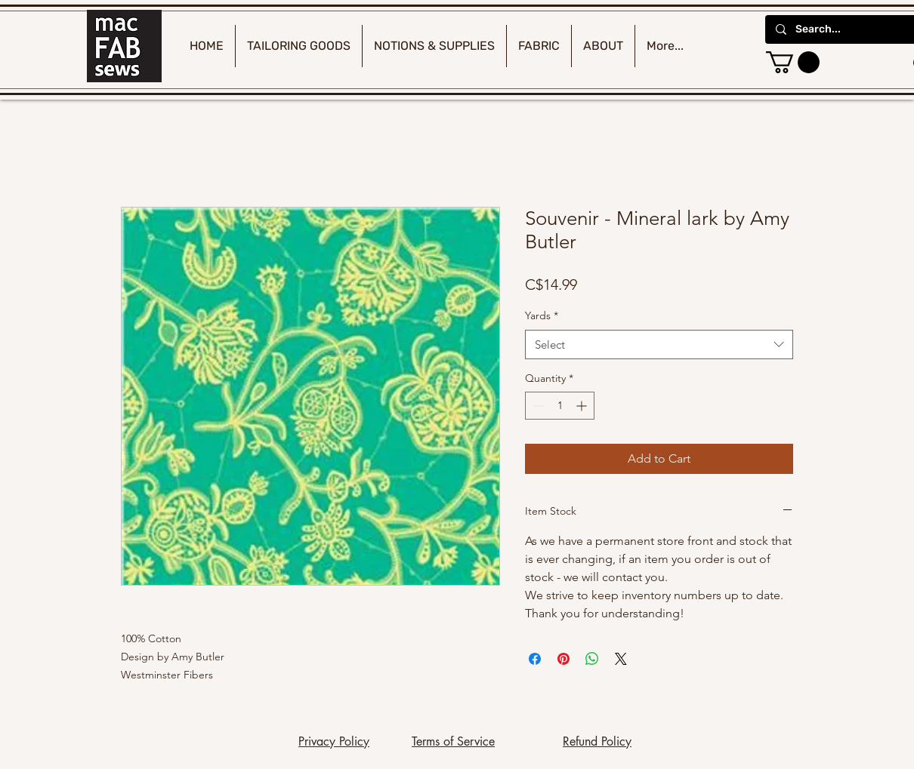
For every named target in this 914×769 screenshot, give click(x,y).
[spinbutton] (559, 405)
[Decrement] (536, 405)
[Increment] (582, 405)
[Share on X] (621, 659)
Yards (541, 315)
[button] (793, 62)
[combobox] (659, 344)
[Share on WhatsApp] (592, 659)
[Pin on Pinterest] (563, 659)
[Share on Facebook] (535, 659)
